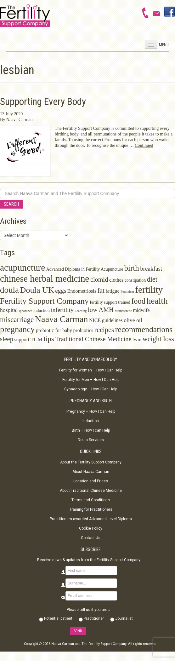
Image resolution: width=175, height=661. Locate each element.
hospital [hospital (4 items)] (9, 310)
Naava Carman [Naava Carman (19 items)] (61, 319)
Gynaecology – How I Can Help (90, 389)
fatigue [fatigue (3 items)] (112, 291)
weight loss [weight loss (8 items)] (158, 339)
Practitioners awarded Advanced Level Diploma (91, 519)
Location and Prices (90, 481)
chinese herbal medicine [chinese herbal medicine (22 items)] (44, 278)
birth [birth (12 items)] (131, 268)
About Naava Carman (90, 471)
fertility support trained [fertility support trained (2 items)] (110, 302)
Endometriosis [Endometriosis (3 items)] (81, 291)
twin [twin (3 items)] (137, 339)
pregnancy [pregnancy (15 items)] (17, 329)
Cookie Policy (90, 528)
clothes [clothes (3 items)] (116, 280)
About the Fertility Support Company (90, 462)
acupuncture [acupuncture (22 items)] (22, 267)
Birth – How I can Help (91, 430)
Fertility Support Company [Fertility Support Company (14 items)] (44, 301)
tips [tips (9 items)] (49, 339)
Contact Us (90, 538)
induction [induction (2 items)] (41, 310)
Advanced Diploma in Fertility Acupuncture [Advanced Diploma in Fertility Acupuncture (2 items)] (84, 269)
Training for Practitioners (90, 509)
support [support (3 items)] (21, 339)
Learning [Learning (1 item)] (81, 311)
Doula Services (91, 440)
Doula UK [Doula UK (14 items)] (37, 290)
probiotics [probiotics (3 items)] (83, 330)
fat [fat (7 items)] (100, 290)
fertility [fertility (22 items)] (149, 290)
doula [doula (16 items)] (9, 290)
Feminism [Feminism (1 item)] (127, 291)
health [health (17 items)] (156, 301)
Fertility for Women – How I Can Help (90, 370)
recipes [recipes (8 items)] (104, 330)
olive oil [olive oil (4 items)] (133, 320)
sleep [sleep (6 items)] (6, 339)
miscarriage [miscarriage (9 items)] (17, 320)
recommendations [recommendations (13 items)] (143, 329)
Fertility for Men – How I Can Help (90, 379)
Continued (144, 145)
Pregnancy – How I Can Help (90, 411)
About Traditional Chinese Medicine (91, 490)
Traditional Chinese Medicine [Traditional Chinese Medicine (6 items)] (93, 339)
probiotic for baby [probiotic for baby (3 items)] (54, 330)
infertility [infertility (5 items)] (62, 310)
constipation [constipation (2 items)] (135, 280)
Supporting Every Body (43, 101)
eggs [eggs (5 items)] (60, 290)
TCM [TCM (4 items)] (36, 339)
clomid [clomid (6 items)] (99, 279)
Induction (90, 421)
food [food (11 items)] (138, 301)
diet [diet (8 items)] (152, 279)
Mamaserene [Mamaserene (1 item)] (123, 311)
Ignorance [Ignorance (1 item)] (25, 311)
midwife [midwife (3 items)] (141, 310)
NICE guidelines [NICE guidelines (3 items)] (106, 320)
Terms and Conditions (90, 500)
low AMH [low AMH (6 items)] (101, 309)
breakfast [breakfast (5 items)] (151, 268)
